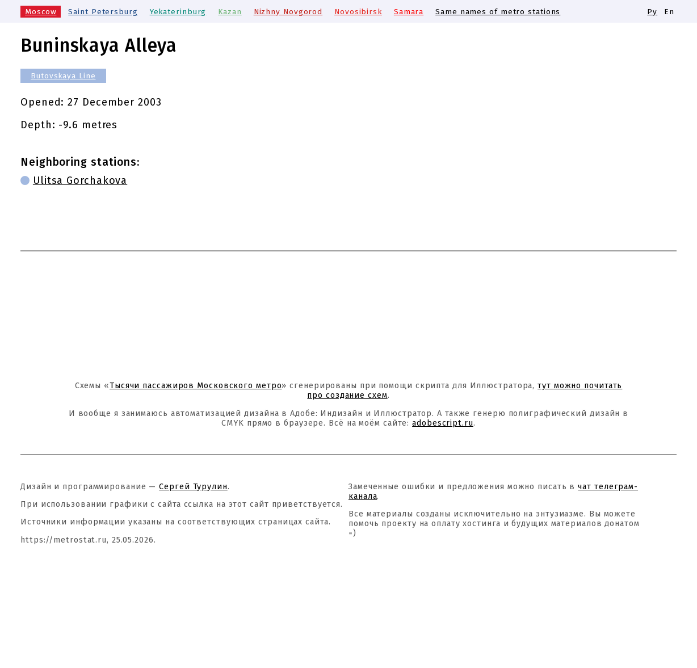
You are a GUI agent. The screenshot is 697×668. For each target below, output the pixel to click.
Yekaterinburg (178, 11)
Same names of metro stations (497, 11)
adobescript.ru (442, 423)
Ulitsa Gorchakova (80, 180)
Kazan (230, 11)
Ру (652, 11)
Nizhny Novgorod (288, 11)
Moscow (40, 11)
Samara (408, 11)
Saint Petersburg (102, 11)
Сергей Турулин (193, 486)
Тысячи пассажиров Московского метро (196, 385)
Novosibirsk (358, 11)
